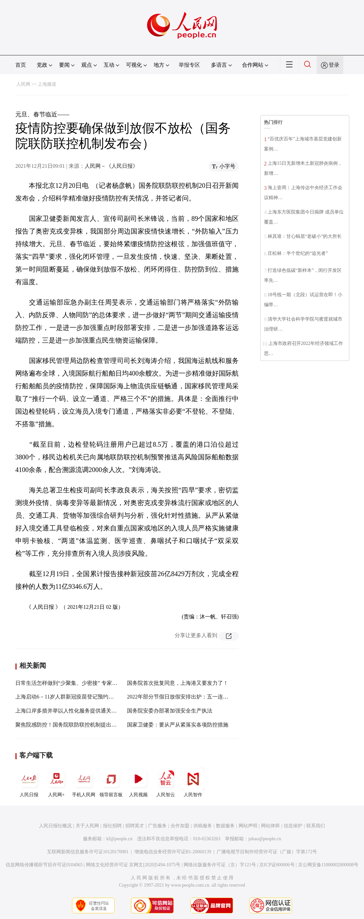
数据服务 (225, 825)
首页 (20, 65)
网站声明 (248, 825)
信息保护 (293, 825)
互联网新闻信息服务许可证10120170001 (88, 851)
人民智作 (193, 782)
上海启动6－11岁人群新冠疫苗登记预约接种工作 (72, 697)
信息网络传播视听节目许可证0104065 (44, 864)
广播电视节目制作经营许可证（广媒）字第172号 (267, 851)
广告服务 (157, 825)
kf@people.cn (119, 838)
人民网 (23, 84)
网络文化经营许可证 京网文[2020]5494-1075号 (133, 864)
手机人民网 (83, 782)
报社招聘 (112, 825)
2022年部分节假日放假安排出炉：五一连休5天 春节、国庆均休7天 (205, 697)
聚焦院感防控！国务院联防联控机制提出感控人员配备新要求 (87, 725)
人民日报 (29, 782)
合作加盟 (180, 825)
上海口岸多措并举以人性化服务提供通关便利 (68, 711)
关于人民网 (87, 825)
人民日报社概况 (55, 825)
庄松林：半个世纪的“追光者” (298, 253)
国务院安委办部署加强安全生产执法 (169, 711)
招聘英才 (134, 825)
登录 (334, 65)
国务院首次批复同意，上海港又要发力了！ (177, 683)
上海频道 (47, 84)
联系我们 (315, 825)
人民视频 (138, 782)
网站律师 (270, 825)
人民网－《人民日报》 (111, 166)
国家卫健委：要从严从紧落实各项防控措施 (177, 725)
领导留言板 (111, 782)
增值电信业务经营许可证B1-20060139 (172, 851)
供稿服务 (202, 825)
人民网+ (56, 782)
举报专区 (189, 65)
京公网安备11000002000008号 (328, 864)
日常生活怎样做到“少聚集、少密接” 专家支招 (69, 683)
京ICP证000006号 (277, 864)
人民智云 (165, 782)
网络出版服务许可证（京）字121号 (220, 864)
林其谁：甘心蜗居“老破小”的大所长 (305, 236)
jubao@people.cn (264, 838)
